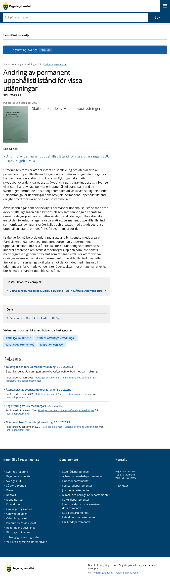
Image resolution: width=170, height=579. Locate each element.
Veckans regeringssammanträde (26, 542)
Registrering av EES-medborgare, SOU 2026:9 (34, 406)
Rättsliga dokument (18, 338)
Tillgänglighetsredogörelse (23, 537)
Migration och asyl (51, 344)
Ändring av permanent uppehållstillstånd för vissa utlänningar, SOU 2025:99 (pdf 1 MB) (58, 158)
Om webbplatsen (17, 514)
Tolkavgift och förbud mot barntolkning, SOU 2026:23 (39, 367)
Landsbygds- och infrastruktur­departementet (81, 506)
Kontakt (11, 495)
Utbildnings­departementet (79, 517)
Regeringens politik (18, 476)
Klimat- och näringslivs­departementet (86, 495)
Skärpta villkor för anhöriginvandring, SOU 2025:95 (38, 422)
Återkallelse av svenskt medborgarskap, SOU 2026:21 (39, 389)
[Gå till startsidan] (17, 5)
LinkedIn (42, 318)
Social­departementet (75, 513)
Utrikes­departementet (76, 522)
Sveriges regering (17, 472)
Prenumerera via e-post (21, 523)
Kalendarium (14, 504)
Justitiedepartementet (55, 64)
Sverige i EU (13, 481)
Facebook (16, 318)
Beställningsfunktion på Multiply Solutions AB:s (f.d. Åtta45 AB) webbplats (58, 291)
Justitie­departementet (76, 490)
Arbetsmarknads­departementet (82, 476)
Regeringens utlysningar (21, 527)
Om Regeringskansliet (20, 509)
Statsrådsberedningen (76, 472)
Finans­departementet (75, 481)
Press (9, 490)
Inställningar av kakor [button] (127, 572)
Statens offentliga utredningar (56, 338)
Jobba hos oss (15, 499)
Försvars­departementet (77, 485)
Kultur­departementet (75, 499)
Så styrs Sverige (16, 485)
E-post (60, 318)
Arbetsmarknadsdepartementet (23, 380)
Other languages (16, 518)
